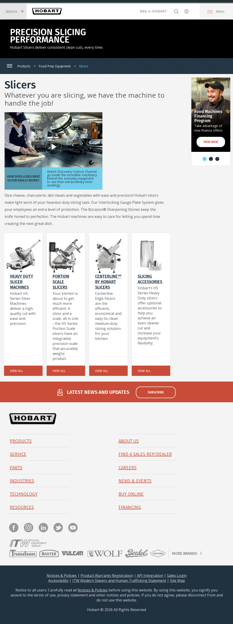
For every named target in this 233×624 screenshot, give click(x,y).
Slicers (83, 66)
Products (23, 66)
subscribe (156, 392)
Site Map (177, 580)
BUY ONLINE (131, 494)
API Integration (150, 575)
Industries (22, 481)
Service (18, 454)
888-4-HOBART (153, 11)
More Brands (184, 553)
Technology (24, 494)
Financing (130, 507)
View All (16, 371)
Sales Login (177, 575)
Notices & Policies (62, 575)
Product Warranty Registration (107, 575)
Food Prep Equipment (55, 66)
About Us (129, 441)
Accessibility (58, 580)
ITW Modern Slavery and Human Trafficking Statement (119, 580)
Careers (128, 467)
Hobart (47, 11)
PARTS (16, 467)
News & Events (135, 481)
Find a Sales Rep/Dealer (145, 454)
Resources (22, 507)
